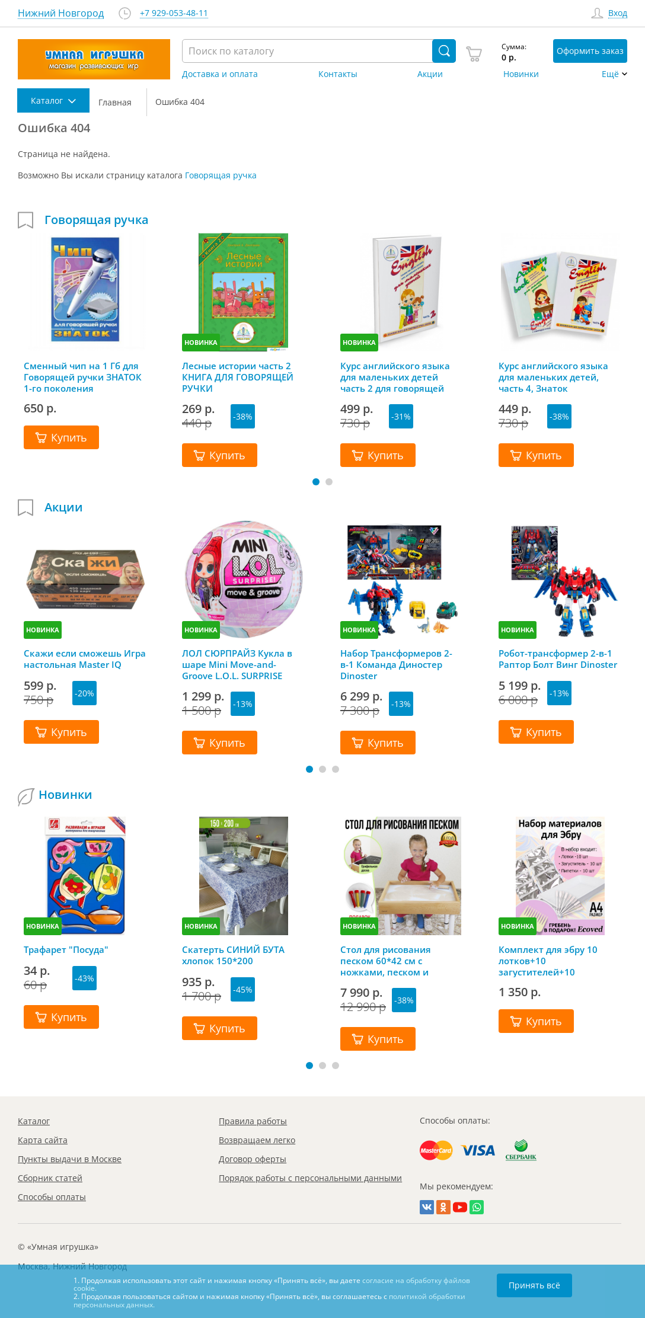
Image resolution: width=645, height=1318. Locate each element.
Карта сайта (43, 1140)
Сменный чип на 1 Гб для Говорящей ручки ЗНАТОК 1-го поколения (83, 377)
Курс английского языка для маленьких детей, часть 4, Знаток (553, 377)
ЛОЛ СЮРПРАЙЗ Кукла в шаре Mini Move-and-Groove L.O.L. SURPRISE (237, 664)
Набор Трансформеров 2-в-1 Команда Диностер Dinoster (396, 664)
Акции (430, 74)
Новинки (521, 74)
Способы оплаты (52, 1196)
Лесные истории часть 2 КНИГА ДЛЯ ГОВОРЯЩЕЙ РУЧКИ (237, 377)
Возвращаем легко (257, 1140)
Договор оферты (252, 1159)
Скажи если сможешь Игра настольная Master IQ (85, 659)
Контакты (337, 74)
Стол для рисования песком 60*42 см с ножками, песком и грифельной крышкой (390, 960)
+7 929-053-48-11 (174, 13)
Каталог (34, 1121)
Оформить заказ (590, 50)
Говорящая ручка (221, 175)
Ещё (610, 74)
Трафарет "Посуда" (66, 949)
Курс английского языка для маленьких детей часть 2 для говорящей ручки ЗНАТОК (395, 377)
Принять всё (534, 1285)
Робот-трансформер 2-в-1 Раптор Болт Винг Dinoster (558, 659)
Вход (617, 13)
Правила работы (253, 1121)
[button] (316, 481)
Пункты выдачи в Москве (70, 1159)
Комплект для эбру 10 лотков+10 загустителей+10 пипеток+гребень (548, 960)
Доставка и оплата (220, 74)
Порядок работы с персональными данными (310, 1177)
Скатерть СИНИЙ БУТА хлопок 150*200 (233, 955)
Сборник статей (50, 1177)
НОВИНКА (201, 342)
